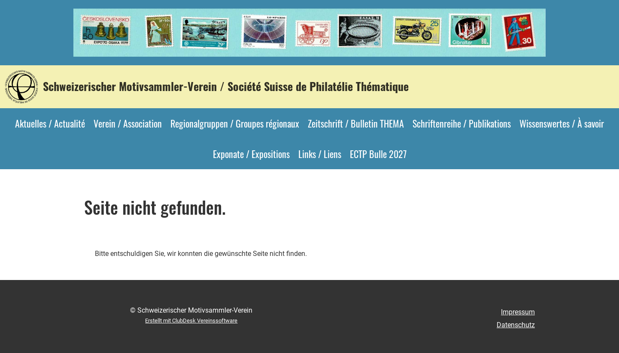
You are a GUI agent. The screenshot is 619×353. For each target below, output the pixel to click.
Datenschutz (516, 325)
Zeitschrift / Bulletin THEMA (356, 123)
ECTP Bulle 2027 (378, 154)
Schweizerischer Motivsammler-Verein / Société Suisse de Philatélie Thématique (226, 86)
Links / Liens (319, 154)
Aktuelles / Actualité (50, 123)
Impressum (518, 312)
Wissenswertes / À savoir (561, 123)
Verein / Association (128, 123)
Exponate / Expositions (251, 154)
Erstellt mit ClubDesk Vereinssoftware (191, 320)
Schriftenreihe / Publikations (462, 123)
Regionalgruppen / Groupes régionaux (234, 123)
